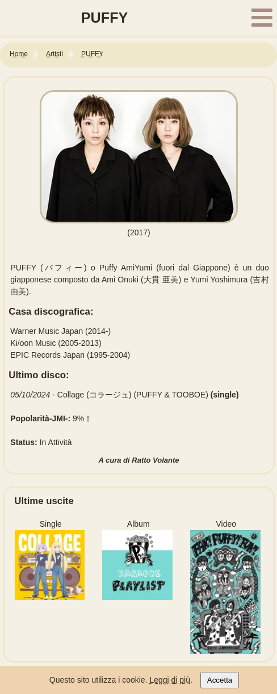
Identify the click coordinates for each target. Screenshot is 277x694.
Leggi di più (169, 679)
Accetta (219, 680)
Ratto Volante (155, 460)
